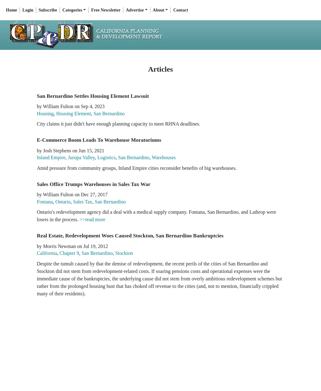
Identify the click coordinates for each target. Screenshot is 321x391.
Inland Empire (51, 157)
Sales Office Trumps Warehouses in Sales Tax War (93, 184)
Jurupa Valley (81, 157)
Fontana (45, 201)
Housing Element (73, 113)
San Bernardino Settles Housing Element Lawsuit (93, 96)
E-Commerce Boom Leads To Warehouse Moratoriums (99, 140)
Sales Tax (82, 201)
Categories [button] (72, 10)
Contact (180, 10)
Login (27, 10)
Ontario (63, 201)
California (47, 253)
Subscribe (48, 10)
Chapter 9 (69, 253)
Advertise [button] (135, 10)
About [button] (158, 10)
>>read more (92, 219)
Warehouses (164, 157)
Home (11, 10)
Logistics (106, 157)
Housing (45, 113)
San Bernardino (109, 113)
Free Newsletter (105, 10)
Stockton (124, 253)
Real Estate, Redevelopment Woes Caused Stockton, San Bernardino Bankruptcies (130, 236)
